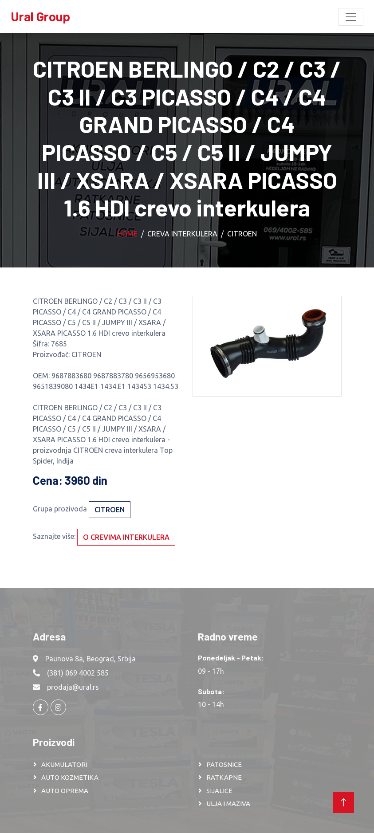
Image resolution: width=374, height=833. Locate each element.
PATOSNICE (224, 764)
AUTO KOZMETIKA (69, 777)
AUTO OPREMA (64, 790)
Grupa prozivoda (60, 509)
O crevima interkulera (126, 537)
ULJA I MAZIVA (228, 803)
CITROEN (242, 234)
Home (127, 234)
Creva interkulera (182, 234)
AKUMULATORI (64, 764)
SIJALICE (219, 790)
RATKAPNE (224, 777)
